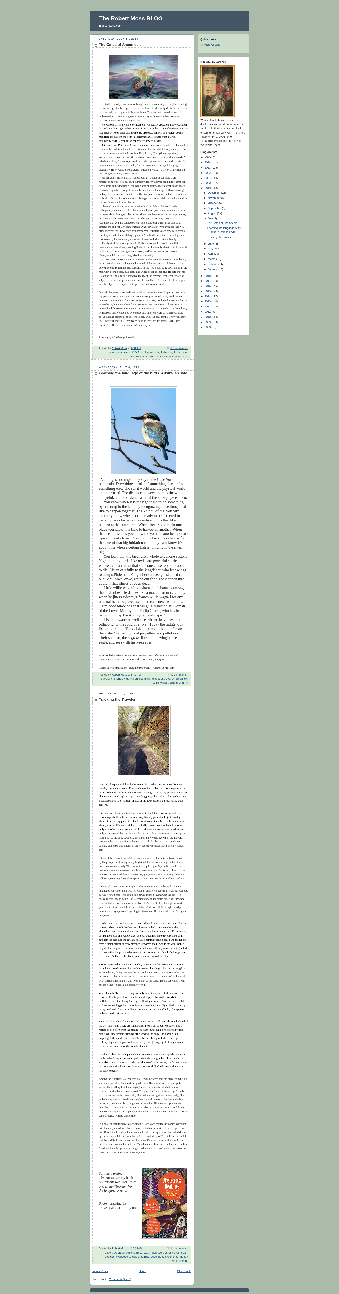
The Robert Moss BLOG (131, 18)
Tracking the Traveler (117, 699)
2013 (208, 301)
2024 (208, 162)
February (214, 264)
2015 (208, 291)
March (212, 259)
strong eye (164, 678)
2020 (208, 183)
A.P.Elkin (119, 1252)
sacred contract (155, 356)
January (213, 269)
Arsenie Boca (134, 1252)
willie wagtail (160, 682)
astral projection (153, 1252)
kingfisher (116, 678)
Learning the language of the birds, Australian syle (143, 373)
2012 (208, 306)
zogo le (183, 682)
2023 (208, 167)
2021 (208, 178)
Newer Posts (100, 1271)
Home (142, 1271)
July (211, 218)
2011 (208, 311)
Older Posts (184, 1271)
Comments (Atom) (120, 1279)
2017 (208, 280)
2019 (208, 188)
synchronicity (179, 678)
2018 (208, 275)
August (212, 213)
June (211, 243)
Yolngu (174, 682)
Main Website (212, 44)
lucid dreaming (140, 1256)
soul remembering (177, 356)
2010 (208, 317)
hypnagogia (152, 352)
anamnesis (124, 352)
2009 (208, 322)
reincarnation (137, 356)
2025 (208, 157)
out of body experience (165, 1256)
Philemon (166, 352)
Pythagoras (180, 352)
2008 (208, 327)
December (214, 192)
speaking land (147, 678)
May (211, 248)
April (211, 253)
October (213, 202)
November (214, 198)
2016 (208, 286)
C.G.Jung (138, 352)
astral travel (172, 1252)
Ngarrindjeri (131, 678)
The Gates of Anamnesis (120, 45)
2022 (208, 172)
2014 (208, 296)
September (215, 208)
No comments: (179, 348)
